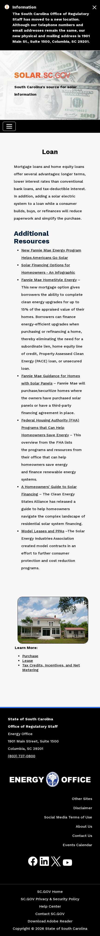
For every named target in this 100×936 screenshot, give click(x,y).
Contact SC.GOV (50, 914)
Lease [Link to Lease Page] (27, 660)
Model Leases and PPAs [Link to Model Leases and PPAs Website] (42, 531)
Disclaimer (82, 808)
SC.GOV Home (50, 891)
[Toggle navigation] (9, 126)
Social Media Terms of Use (68, 817)
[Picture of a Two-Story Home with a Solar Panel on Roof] (53, 619)
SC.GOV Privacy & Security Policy (50, 899)
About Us (84, 826)
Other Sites (82, 799)
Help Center (50, 906)
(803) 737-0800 (21, 756)
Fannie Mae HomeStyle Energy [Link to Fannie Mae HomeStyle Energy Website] (49, 280)
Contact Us (82, 835)
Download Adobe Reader (50, 921)
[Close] (94, 7)
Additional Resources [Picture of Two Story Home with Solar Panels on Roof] (31, 237)
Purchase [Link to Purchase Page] (30, 656)
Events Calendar (77, 845)
